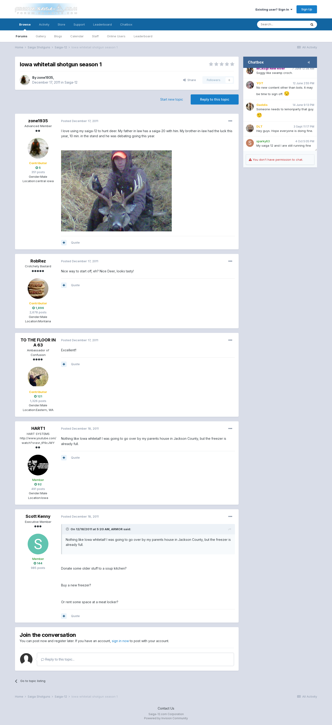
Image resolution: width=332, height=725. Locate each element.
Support (79, 24)
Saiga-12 (71, 82)
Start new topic (171, 99)
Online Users (116, 36)
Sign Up (306, 9)
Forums (21, 36)
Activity (44, 24)
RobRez (38, 261)
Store (61, 24)
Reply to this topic (214, 99)
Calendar (77, 36)
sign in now (120, 641)
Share (189, 80)
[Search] (282, 24)
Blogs (58, 36)
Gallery (41, 36)
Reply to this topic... (57, 659)
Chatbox (126, 24)
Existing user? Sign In (273, 9)
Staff (95, 36)
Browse (25, 26)
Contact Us (166, 708)
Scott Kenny (38, 516)
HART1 (38, 428)
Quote (75, 242)
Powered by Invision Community (166, 718)
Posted (79, 121)
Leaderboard (143, 36)
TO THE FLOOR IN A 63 (38, 342)
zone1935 (45, 77)
